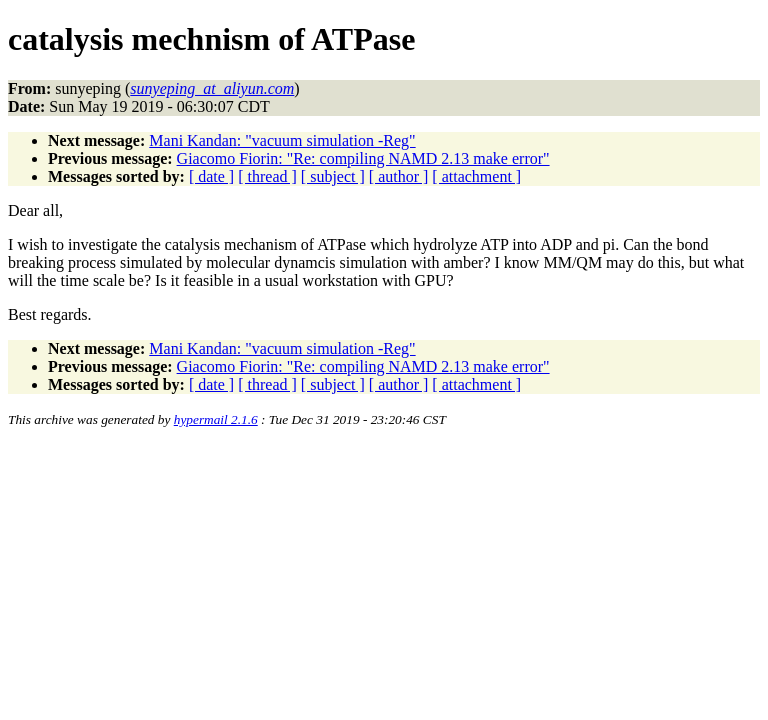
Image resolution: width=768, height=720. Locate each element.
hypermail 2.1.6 (216, 419)
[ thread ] (267, 176)
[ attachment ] (476, 176)
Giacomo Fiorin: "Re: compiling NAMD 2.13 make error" (363, 158)
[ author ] (399, 176)
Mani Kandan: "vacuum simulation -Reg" (282, 140)
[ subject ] (333, 176)
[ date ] (211, 176)
